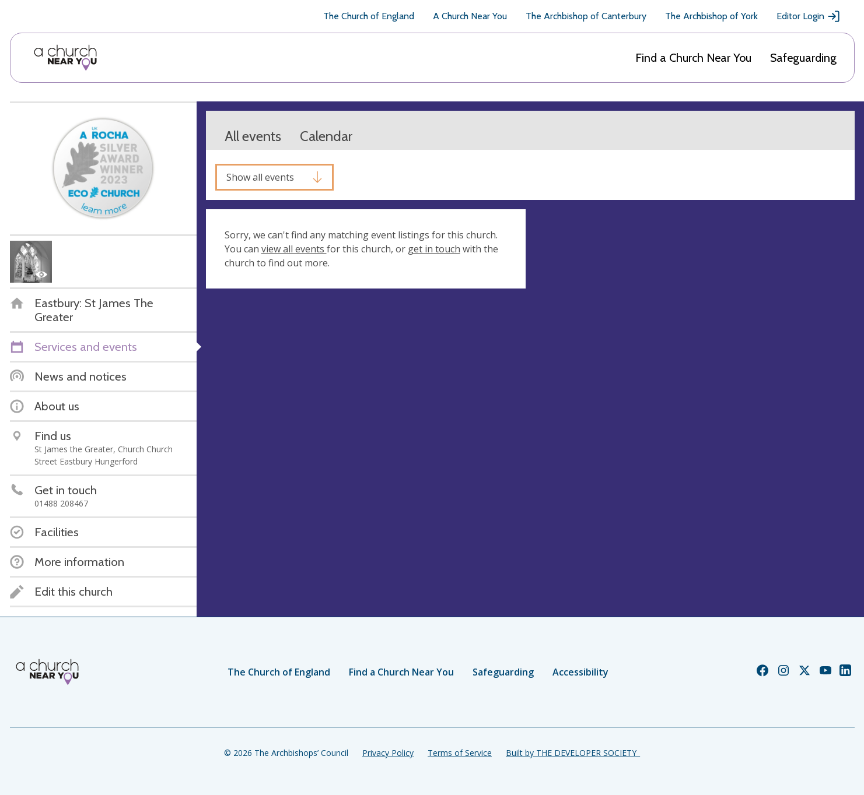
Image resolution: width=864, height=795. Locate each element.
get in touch (434, 248)
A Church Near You (470, 16)
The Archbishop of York (711, 16)
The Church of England (368, 16)
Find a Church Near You (693, 58)
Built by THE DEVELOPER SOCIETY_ (573, 752)
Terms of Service (460, 752)
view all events (294, 248)
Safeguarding (803, 58)
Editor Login (808, 16)
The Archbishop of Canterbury (586, 16)
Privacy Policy (388, 752)
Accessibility (580, 672)
